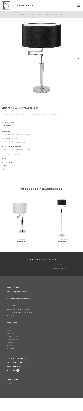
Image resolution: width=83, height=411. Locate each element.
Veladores (10, 359)
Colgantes (10, 346)
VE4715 (21, 257)
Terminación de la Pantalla (11, 160)
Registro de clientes (16, 376)
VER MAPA (10, 329)
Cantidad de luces (8, 135)
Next (78, 58)
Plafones (9, 356)
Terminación (6, 144)
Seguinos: (13, 383)
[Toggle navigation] (78, 5)
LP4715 (62, 257)
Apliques (9, 340)
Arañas (9, 343)
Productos (30, 14)
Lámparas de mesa (43, 14)
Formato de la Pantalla (10, 152)
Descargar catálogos (17, 372)
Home (22, 14)
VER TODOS (10, 362)
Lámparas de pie (12, 353)
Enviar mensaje (13, 380)
